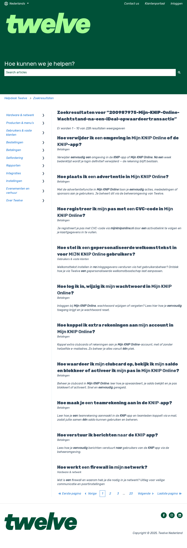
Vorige (90, 493)
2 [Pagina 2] (110, 493)
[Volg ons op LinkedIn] (180, 515)
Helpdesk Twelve (15, 98)
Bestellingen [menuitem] (14, 142)
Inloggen (177, 3)
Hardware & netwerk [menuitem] (20, 115)
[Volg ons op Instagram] (172, 515)
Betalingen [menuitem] (13, 150)
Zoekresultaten (43, 98)
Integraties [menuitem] (13, 173)
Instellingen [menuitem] (14, 181)
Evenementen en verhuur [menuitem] (17, 190)
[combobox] (90, 72)
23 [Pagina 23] (131, 493)
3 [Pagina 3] (118, 493)
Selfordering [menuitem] (14, 158)
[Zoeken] (179, 72)
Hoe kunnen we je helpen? (39, 63)
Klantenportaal (155, 3)
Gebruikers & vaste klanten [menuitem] (19, 132)
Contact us (131, 3)
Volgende (146, 493)
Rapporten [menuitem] (13, 165)
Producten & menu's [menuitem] (20, 123)
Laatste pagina (169, 493)
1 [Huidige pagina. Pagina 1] (102, 493)
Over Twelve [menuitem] (14, 200)
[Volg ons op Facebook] (164, 515)
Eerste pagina (69, 493)
